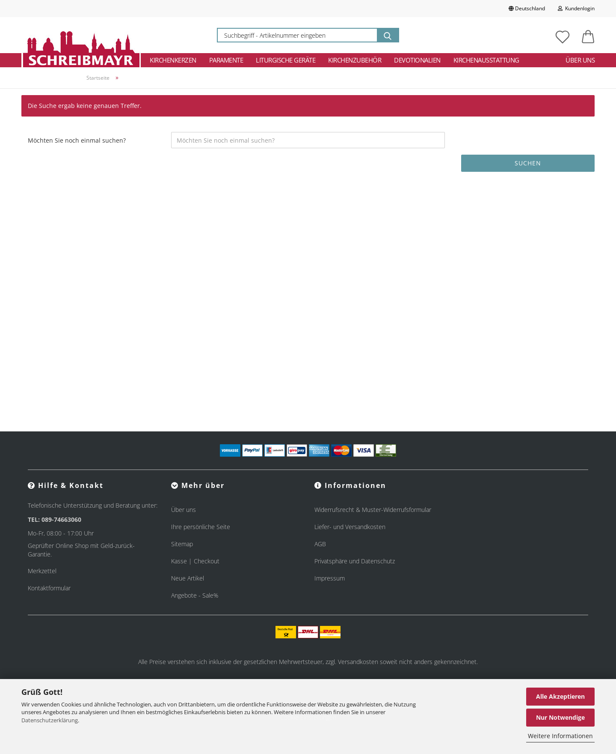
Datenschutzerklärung (49, 720)
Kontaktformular (49, 588)
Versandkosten (358, 662)
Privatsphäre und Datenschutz (354, 561)
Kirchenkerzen (173, 60)
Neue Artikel (187, 578)
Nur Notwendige (560, 717)
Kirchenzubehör (354, 60)
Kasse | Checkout (195, 561)
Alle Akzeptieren (560, 696)
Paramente (226, 60)
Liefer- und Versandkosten (349, 527)
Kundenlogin (576, 8)
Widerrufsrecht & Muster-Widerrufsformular (372, 510)
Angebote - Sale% (194, 595)
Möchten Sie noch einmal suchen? (77, 140)
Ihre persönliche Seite (200, 527)
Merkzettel (42, 571)
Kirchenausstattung (486, 60)
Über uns (580, 60)
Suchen (528, 163)
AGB (320, 544)
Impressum (329, 578)
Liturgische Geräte (285, 60)
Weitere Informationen (560, 736)
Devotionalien (417, 60)
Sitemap (182, 544)
